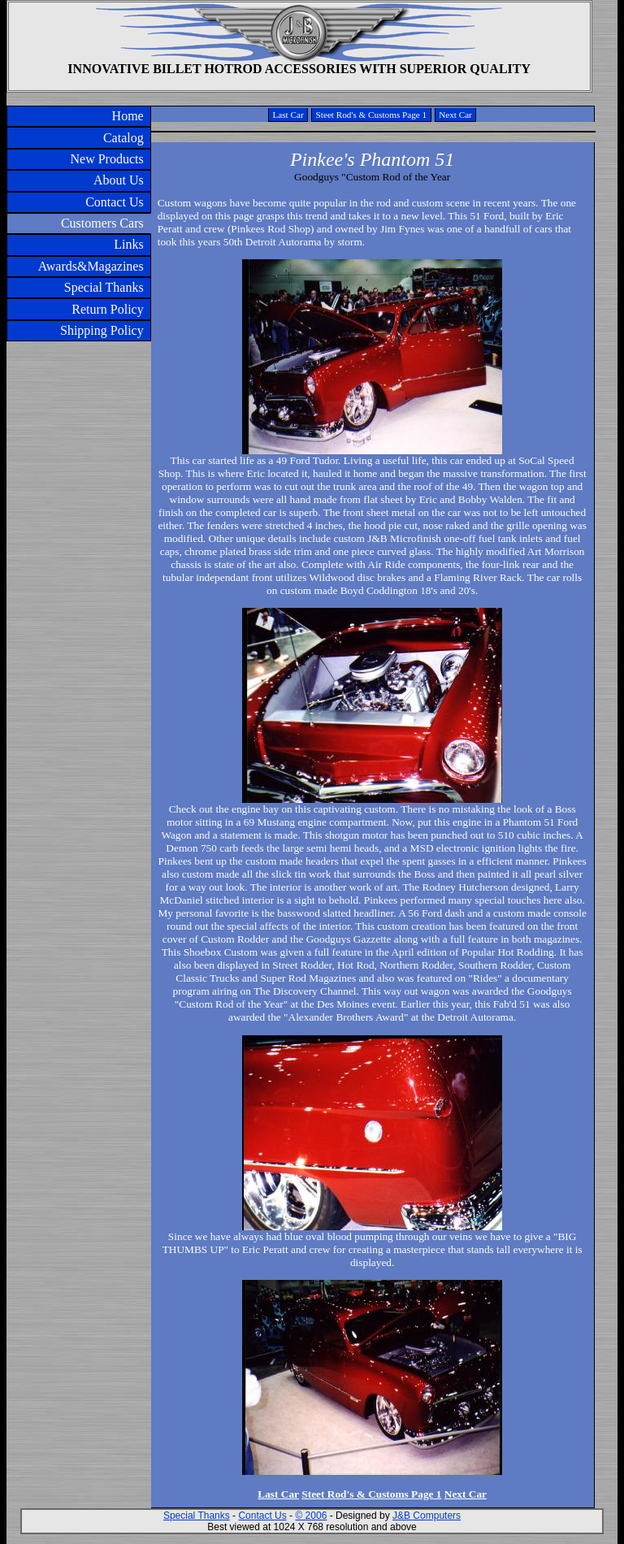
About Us (118, 180)
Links (128, 244)
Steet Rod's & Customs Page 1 (371, 114)
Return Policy (107, 309)
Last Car (287, 114)
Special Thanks (104, 287)
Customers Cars (102, 223)
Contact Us (114, 202)
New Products (106, 159)
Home (128, 116)
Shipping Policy (102, 330)
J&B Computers (426, 1515)
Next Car (455, 114)
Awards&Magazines (91, 266)
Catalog (123, 138)
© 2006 (311, 1515)
